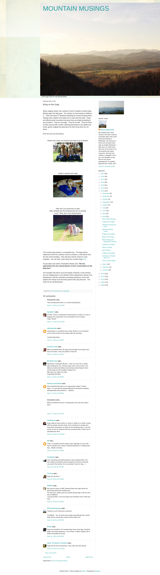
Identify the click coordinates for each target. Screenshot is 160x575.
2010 (103, 279)
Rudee (49, 526)
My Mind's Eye (52, 361)
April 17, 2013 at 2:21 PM (55, 354)
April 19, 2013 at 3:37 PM (55, 520)
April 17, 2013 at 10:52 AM (55, 305)
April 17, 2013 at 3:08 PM (55, 377)
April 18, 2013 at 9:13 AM (55, 479)
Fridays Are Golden (108, 222)
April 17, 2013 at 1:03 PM (55, 340)
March (105, 264)
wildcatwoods (52, 328)
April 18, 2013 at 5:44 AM (55, 467)
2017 (103, 179)
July (104, 208)
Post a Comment (50, 553)
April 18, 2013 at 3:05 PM (55, 501)
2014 (103, 188)
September (106, 202)
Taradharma (51, 420)
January (105, 270)
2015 (103, 185)
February (106, 267)
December (106, 193)
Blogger (97, 571)
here (84, 259)
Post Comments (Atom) (59, 561)
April (104, 216)
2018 (103, 176)
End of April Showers (109, 219)
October (105, 199)
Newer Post (47, 557)
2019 (103, 173)
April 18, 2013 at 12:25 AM (55, 434)
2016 (103, 182)
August (105, 205)
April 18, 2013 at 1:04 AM (55, 450)
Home (68, 557)
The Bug (50, 473)
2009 (103, 282)
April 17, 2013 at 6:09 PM (55, 393)
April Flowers (106, 250)
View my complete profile (107, 166)
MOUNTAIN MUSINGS (76, 8)
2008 (103, 285)
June (104, 210)
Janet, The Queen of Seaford (57, 543)
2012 (103, 273)
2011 (103, 276)
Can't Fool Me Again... (109, 260)
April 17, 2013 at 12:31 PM (55, 322)
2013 (103, 191)
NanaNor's (50, 312)
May (104, 213)
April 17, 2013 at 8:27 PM (55, 414)
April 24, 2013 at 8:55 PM (55, 536)
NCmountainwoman (54, 508)
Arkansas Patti (52, 346)
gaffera (83, 571)
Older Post (88, 557)
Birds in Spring (107, 247)
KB (48, 441)
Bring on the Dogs (108, 237)
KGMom (50, 485)
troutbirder (51, 457)
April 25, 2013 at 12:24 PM (55, 548)
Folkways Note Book (54, 383)
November (106, 196)
